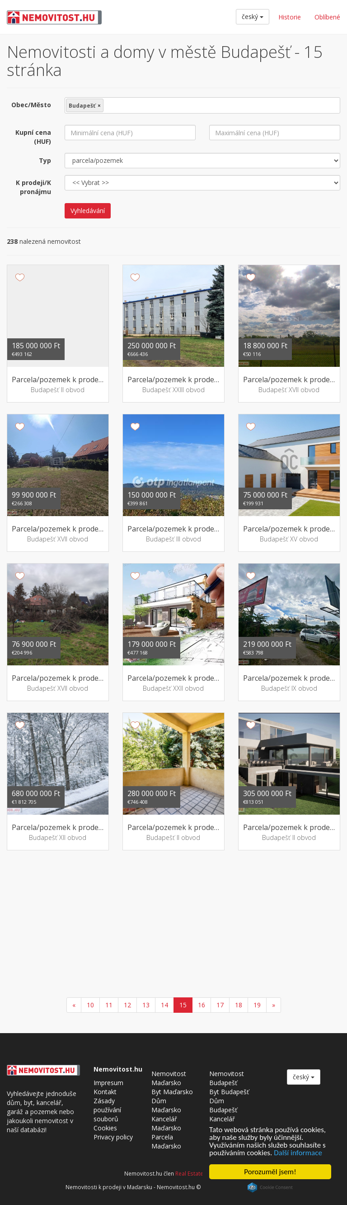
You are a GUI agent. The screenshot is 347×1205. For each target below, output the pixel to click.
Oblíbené (327, 17)
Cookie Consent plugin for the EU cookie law (270, 1187)
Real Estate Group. (199, 1173)
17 (220, 1005)
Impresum (108, 1082)
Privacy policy (113, 1137)
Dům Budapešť (223, 1105)
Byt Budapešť (229, 1091)
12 (127, 1005)
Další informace (298, 1153)
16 (201, 1005)
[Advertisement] (173, 925)
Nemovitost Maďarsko (168, 1078)
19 (257, 1005)
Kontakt (105, 1091)
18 (238, 1005)
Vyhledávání (87, 210)
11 (109, 1005)
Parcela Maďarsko (166, 1141)
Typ (45, 160)
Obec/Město (31, 104)
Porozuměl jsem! (270, 1172)
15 (183, 1005)
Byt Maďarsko (172, 1091)
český (252, 16)
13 (146, 1005)
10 (90, 1005)
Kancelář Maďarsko (166, 1123)
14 (164, 1005)
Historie (289, 17)
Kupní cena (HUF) (33, 137)
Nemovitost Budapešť (226, 1078)
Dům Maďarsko (166, 1105)
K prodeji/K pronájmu (33, 187)
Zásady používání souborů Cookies (107, 1114)
